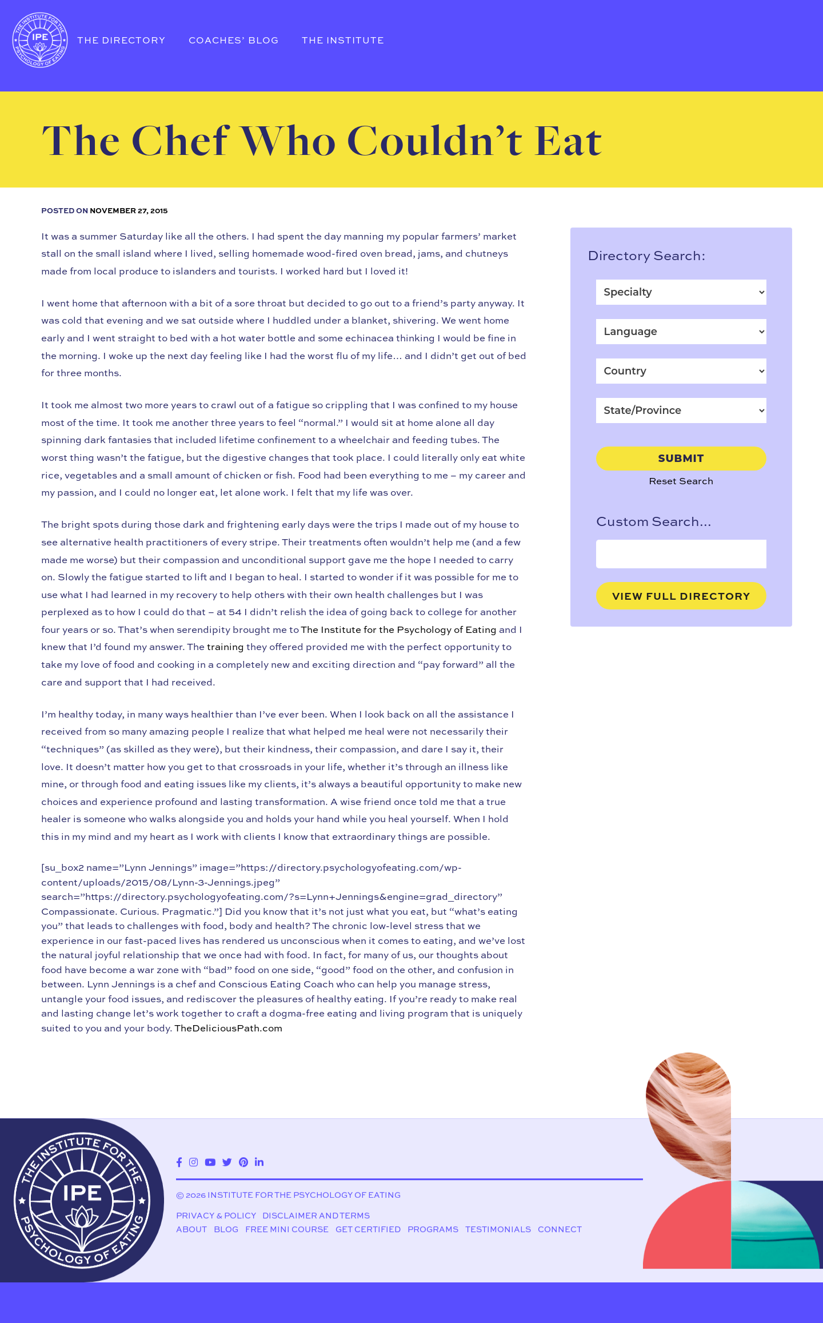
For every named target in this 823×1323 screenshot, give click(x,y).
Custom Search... (654, 521)
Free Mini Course (287, 1230)
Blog (226, 1230)
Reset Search (681, 480)
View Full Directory (681, 595)
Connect (560, 1230)
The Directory (121, 40)
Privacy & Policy (216, 1217)
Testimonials (498, 1230)
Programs (432, 1230)
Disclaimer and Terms (316, 1217)
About (191, 1230)
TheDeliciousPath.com (228, 1027)
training (225, 646)
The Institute (343, 40)
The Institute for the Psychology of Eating (399, 629)
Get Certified (368, 1230)
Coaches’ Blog (234, 40)
